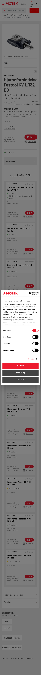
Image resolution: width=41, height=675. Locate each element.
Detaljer (31, 359)
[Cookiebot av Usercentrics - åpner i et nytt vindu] (29, 293)
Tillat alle (20, 366)
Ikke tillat (20, 380)
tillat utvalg (20, 373)
